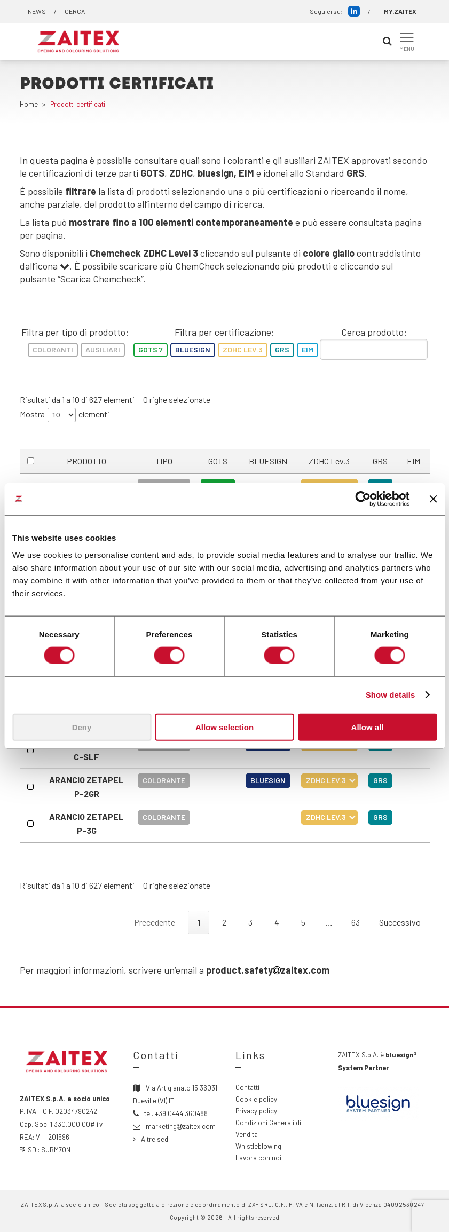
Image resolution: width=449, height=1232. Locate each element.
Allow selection (224, 726)
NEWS (37, 11)
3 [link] (250, 922)
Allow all (367, 726)
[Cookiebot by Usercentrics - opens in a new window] (362, 499)
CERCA (75, 11)
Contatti (247, 1087)
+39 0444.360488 (181, 1113)
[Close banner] (433, 499)
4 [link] (276, 922)
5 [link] (303, 922)
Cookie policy (256, 1099)
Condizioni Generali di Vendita (268, 1128)
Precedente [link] (154, 922)
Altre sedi (155, 1139)
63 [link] (355, 922)
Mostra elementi (64, 415)
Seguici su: (335, 11)
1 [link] (198, 922)
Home (29, 104)
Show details (390, 694)
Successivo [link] (400, 922)
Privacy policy (256, 1111)
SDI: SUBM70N (45, 1150)
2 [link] (224, 922)
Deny (82, 726)
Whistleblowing (258, 1146)
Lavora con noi (258, 1158)
